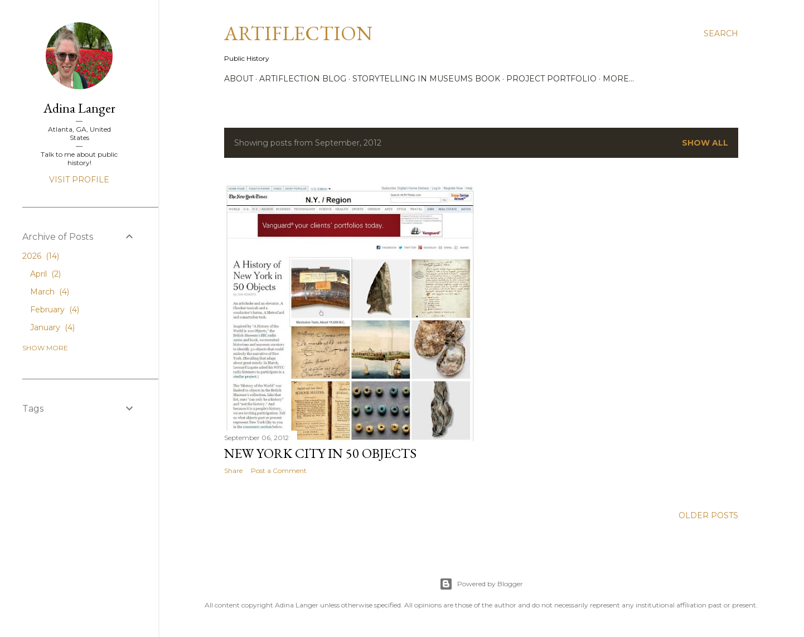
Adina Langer (79, 108)
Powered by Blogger (481, 584)
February (54, 310)
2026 (40, 256)
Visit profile (79, 180)
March (49, 292)
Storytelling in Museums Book (426, 79)
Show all (705, 143)
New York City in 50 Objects (320, 453)
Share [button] (233, 470)
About (238, 79)
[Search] (721, 33)
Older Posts (708, 515)
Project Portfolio (551, 79)
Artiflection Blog (302, 79)
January (52, 327)
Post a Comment (279, 470)
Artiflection (298, 33)
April (45, 274)
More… (618, 79)
